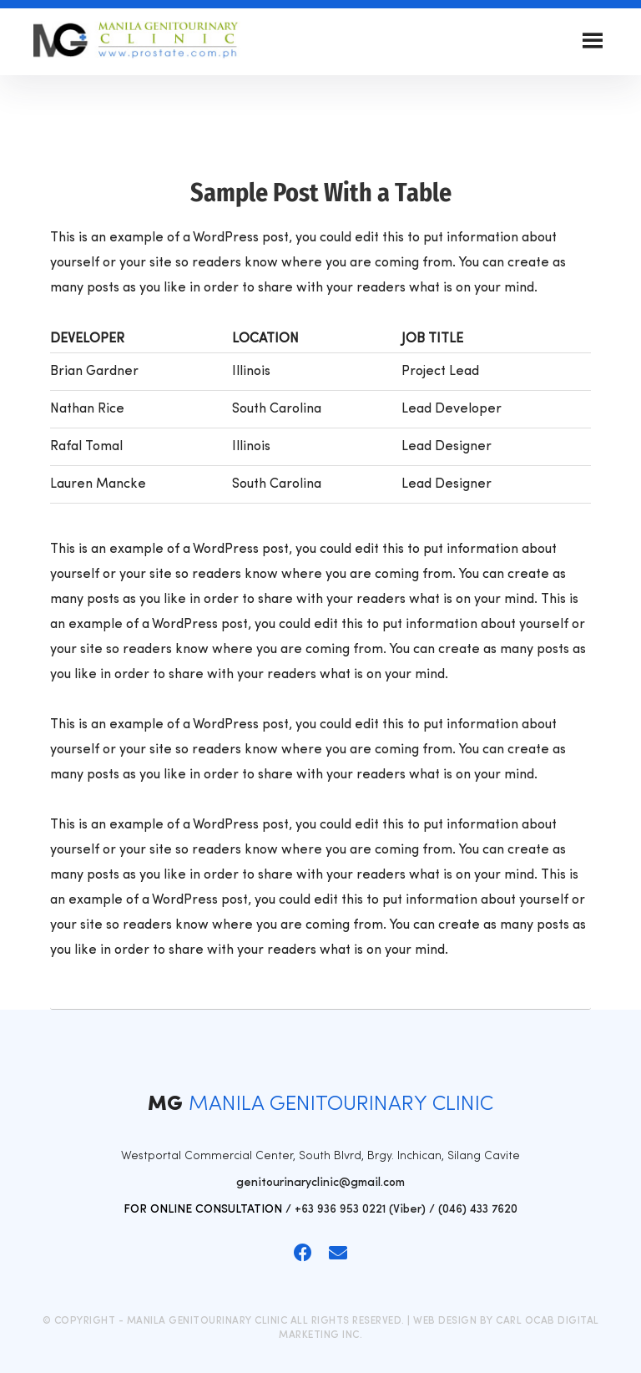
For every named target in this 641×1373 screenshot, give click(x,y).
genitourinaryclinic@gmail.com (320, 1183)
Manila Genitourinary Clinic (136, 42)
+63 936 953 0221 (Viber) (360, 1209)
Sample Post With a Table (321, 193)
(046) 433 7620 (477, 1209)
